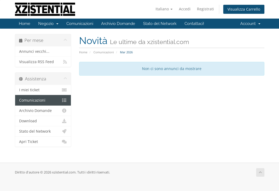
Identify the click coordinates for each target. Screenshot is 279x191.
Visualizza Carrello (244, 9)
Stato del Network (160, 23)
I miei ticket (43, 90)
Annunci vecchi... (34, 51)
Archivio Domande (118, 23)
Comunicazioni (79, 23)
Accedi (185, 8)
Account (250, 23)
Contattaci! (194, 23)
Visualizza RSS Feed (43, 62)
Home (24, 23)
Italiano (164, 8)
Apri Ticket (43, 141)
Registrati (205, 8)
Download (43, 121)
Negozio (48, 23)
